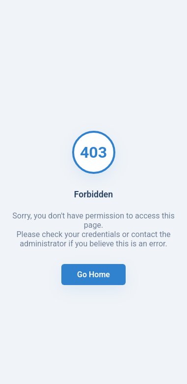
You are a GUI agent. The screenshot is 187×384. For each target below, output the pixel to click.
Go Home (93, 274)
